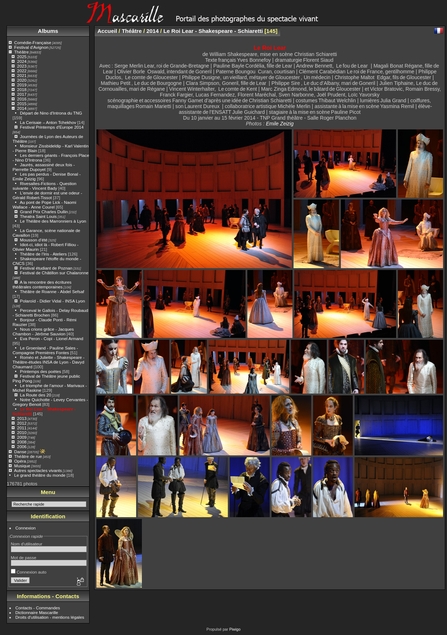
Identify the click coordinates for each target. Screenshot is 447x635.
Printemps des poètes (40, 371)
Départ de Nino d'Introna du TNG (51, 113)
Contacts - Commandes (38, 607)
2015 (21, 103)
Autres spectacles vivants (38, 470)
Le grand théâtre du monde (39, 475)
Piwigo (234, 629)
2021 (21, 75)
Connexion (26, 527)
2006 (21, 446)
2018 (21, 89)
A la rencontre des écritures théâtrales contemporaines (42, 284)
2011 (21, 427)
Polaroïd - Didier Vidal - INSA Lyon (52, 301)
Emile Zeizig (280, 123)
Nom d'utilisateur (26, 543)
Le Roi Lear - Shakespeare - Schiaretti (213, 31)
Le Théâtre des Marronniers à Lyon (53, 221)
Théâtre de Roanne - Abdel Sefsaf (52, 291)
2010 (21, 432)
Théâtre (21, 52)
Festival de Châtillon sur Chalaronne (54, 272)
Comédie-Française (32, 42)
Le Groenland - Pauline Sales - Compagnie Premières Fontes (45, 350)
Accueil (107, 31)
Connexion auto (29, 572)
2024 (21, 61)
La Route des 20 (35, 394)
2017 (21, 94)
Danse (20, 451)
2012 (21, 423)
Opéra (20, 461)
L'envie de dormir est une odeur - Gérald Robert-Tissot (47, 195)
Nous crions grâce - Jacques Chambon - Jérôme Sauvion (43, 331)
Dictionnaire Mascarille (37, 612)
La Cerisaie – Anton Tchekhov (48, 122)
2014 (21, 108)
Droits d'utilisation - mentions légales (50, 617)
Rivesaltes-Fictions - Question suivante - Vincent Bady (45, 185)
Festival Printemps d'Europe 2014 (51, 127)
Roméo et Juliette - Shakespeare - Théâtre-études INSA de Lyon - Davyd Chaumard (48, 362)
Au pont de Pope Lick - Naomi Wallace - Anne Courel (44, 204)
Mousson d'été (33, 239)
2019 (21, 84)
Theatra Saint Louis (38, 216)
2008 (21, 441)
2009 (21, 437)
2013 (21, 418)
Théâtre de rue (28, 456)
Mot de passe (23, 557)
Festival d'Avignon (31, 47)
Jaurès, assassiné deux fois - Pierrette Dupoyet (44, 167)
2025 (21, 56)
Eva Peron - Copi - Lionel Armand (51, 338)
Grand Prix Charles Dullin (44, 211)
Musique (22, 465)
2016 (21, 98)
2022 (21, 70)
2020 (21, 80)
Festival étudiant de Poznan (46, 268)
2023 (21, 66)
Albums (48, 31)
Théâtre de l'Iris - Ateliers (43, 254)
